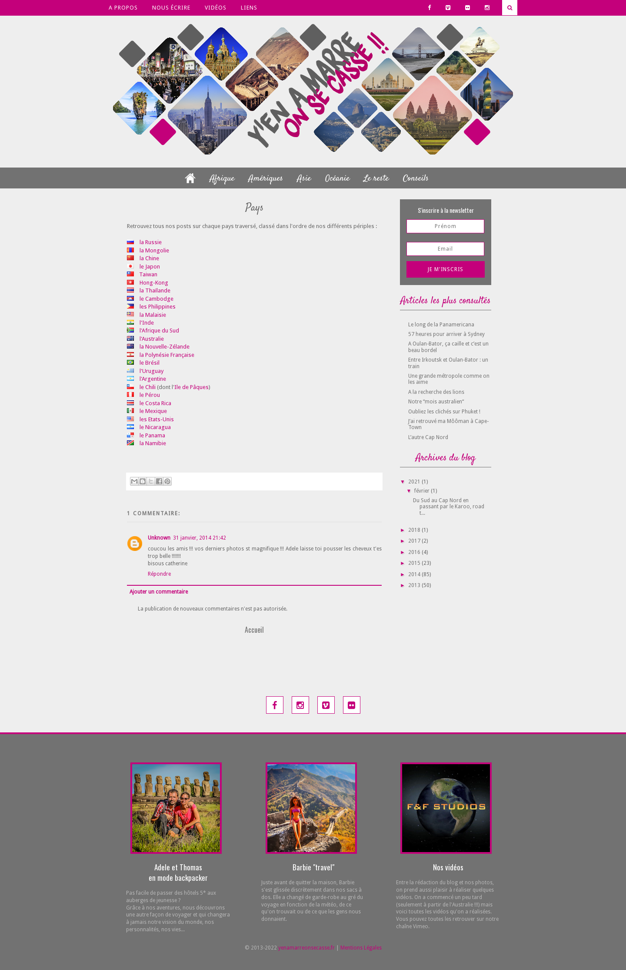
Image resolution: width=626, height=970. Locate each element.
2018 (415, 530)
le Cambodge (156, 298)
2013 (415, 585)
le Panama (152, 435)
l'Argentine (153, 379)
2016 (415, 552)
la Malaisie (153, 315)
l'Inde (147, 322)
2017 (415, 541)
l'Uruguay (151, 371)
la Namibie (153, 443)
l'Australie (152, 339)
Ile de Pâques (191, 387)
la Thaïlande (155, 290)
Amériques (266, 178)
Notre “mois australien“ (436, 402)
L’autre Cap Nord (428, 437)
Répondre (159, 574)
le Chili (148, 387)
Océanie (337, 178)
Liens (249, 7)
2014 (415, 574)
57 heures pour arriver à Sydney (446, 334)
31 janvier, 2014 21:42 (199, 538)
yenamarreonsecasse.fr (306, 948)
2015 (415, 563)
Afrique (222, 178)
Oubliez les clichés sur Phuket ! (444, 412)
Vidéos (215, 7)
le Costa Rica (155, 403)
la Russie (151, 242)
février (422, 491)
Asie (304, 178)
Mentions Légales (361, 948)
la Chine (149, 258)
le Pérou (150, 395)
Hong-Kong (154, 282)
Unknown (159, 538)
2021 (415, 482)
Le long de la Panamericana (441, 325)
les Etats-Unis (157, 419)
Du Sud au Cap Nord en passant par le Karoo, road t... (448, 506)
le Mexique (153, 411)
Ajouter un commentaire (159, 592)
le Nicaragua (155, 427)
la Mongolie (154, 250)
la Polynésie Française (167, 355)
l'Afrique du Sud (159, 330)
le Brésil (150, 362)
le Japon (150, 266)
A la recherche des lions (436, 392)
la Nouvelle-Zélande (165, 346)
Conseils (416, 178)
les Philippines (158, 306)
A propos (123, 7)
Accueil (254, 629)
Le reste (376, 178)
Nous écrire (171, 7)
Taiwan (148, 274)
